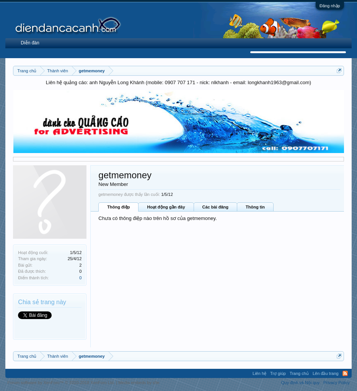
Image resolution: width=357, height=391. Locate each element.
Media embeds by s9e (139, 382)
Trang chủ (299, 373)
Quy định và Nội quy (300, 382)
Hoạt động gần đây (166, 207)
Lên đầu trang (326, 373)
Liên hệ (259, 373)
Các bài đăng (215, 207)
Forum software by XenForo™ (61, 382)
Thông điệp (118, 207)
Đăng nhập (330, 5)
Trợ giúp (278, 373)
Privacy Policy (336, 382)
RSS (345, 373)
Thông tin (255, 207)
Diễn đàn (30, 43)
